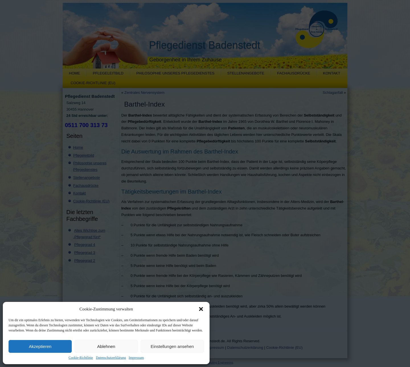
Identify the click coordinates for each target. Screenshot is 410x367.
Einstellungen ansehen (172, 346)
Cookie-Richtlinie (81, 358)
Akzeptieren (40, 346)
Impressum (136, 358)
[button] (201, 309)
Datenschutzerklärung (111, 358)
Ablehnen (106, 346)
